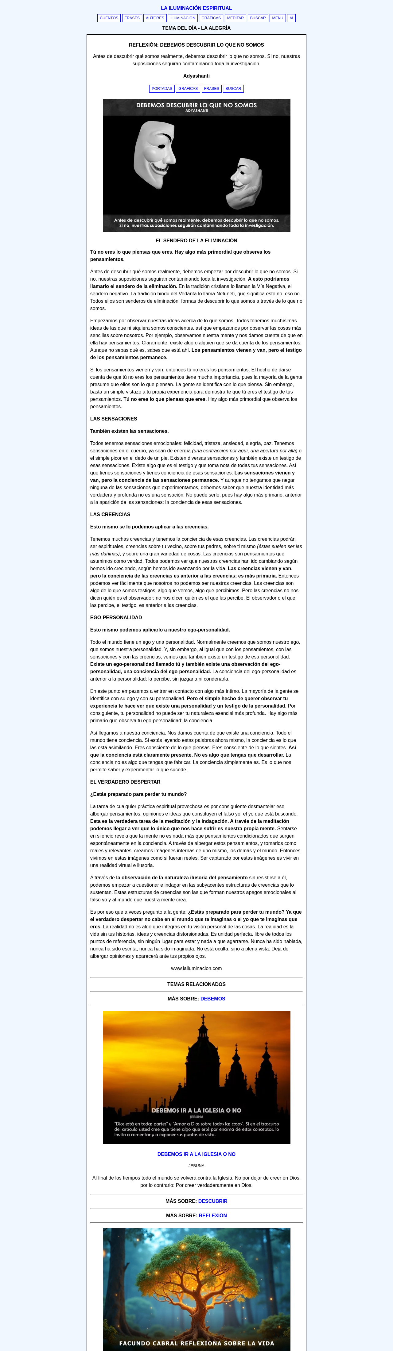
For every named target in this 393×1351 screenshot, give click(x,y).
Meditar (235, 18)
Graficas (188, 88)
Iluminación (182, 18)
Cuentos (109, 18)
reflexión (213, 1215)
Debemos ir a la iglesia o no (197, 1154)
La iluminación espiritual (196, 8)
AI (291, 18)
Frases (132, 18)
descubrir (213, 1201)
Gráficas (211, 18)
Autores (155, 18)
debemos (212, 998)
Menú (277, 18)
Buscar (258, 18)
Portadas (162, 88)
